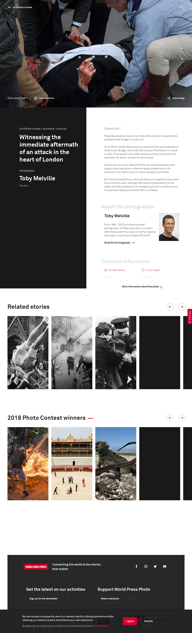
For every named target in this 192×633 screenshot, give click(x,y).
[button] (170, 306)
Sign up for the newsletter (43, 598)
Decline (148, 621)
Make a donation (110, 598)
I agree (130, 621)
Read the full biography (117, 243)
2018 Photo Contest (22, 7)
